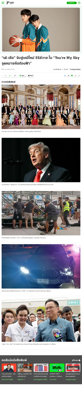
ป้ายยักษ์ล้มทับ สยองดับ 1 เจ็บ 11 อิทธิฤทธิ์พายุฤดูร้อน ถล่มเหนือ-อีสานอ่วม (24, 238)
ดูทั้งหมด (76, 360)
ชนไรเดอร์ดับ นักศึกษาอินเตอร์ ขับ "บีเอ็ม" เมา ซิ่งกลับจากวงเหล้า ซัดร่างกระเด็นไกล (26, 291)
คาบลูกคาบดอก (71, 379)
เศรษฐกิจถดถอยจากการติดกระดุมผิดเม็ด (73, 375)
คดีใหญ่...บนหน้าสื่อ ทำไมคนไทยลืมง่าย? (25, 375)
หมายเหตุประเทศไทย (40, 379)
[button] (65, 75)
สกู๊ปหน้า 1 (21, 379)
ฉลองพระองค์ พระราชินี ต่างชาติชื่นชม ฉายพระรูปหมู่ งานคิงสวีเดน (21, 131)
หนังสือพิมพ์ (57, 69)
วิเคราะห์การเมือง (7, 379)
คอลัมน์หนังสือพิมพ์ (14, 360)
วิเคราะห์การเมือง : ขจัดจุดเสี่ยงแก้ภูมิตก (8, 375)
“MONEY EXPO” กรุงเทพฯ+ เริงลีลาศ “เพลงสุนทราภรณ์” (56, 375)
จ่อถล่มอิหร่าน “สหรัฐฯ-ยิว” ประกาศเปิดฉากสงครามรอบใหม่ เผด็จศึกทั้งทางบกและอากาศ (27, 185)
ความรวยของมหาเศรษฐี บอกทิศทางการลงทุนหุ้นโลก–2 (41, 375)
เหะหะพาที (53, 379)
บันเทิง (66, 69)
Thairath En (71, 3)
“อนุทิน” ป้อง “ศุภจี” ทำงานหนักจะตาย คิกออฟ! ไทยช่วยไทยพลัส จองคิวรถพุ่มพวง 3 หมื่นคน (29, 344)
